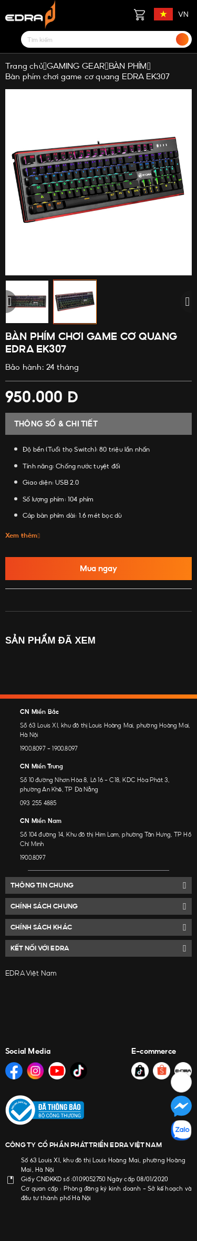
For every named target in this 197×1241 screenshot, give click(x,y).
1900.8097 (33, 748)
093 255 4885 (38, 803)
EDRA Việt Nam (31, 973)
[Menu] (11, 39)
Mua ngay (98, 568)
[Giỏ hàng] (139, 14)
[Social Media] (14, 1070)
